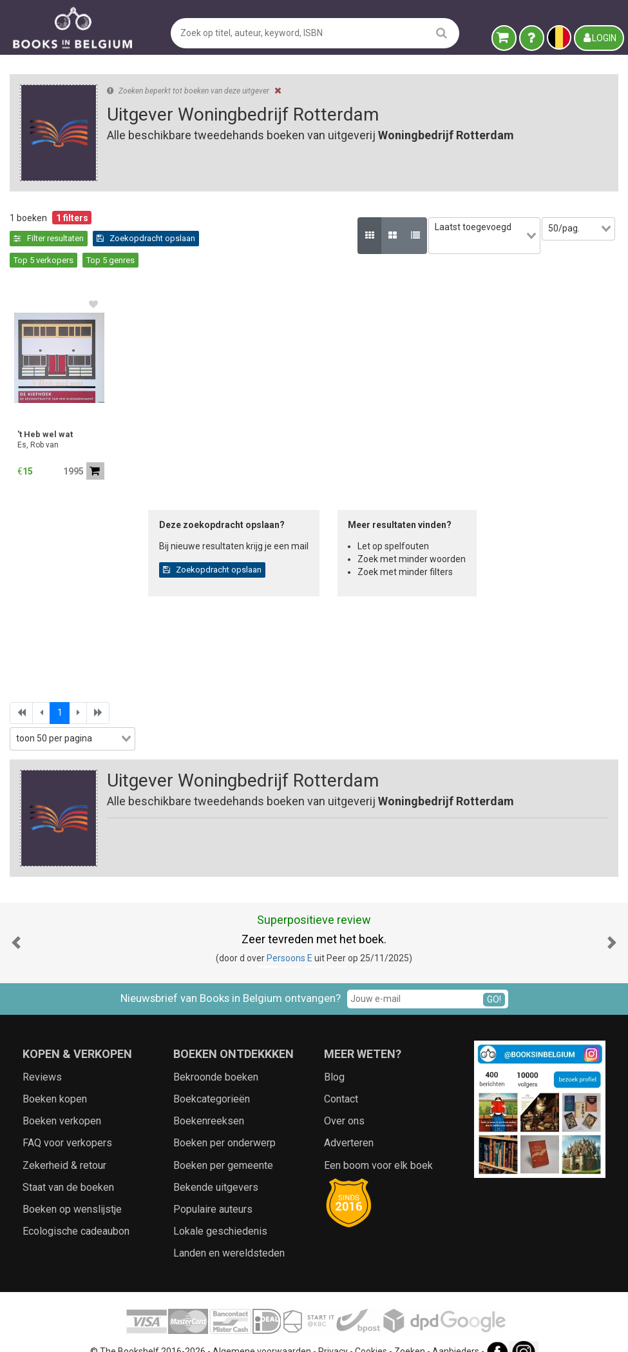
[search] (441, 32)
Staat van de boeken (68, 1165)
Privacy (333, 1329)
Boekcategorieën (211, 1078)
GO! (494, 977)
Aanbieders (455, 1329)
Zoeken (409, 1329)
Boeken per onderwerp (224, 1121)
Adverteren (349, 1121)
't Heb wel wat (45, 413)
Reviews (42, 1055)
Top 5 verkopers (156, 238)
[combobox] (464, 228)
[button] (16, 921)
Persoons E (289, 937)
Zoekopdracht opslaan (63, 238)
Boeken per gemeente (223, 1143)
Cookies (371, 1329)
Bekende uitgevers (215, 1165)
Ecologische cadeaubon (76, 1210)
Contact (341, 1078)
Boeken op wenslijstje (72, 1188)
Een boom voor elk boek (378, 1143)
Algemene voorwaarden (262, 1329)
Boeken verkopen (62, 1099)
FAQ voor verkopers (67, 1121)
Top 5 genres (222, 238)
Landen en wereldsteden (229, 1232)
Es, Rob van (38, 423)
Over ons (344, 1099)
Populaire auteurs (212, 1188)
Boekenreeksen (208, 1099)
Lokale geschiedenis (220, 1210)
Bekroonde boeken (215, 1055)
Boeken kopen (55, 1078)
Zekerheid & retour (64, 1143)
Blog (334, 1055)
